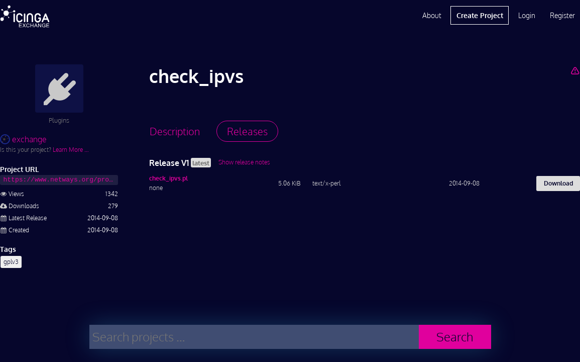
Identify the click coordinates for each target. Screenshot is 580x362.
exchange (23, 139)
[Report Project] (575, 70)
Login (526, 15)
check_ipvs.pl (168, 178)
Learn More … (71, 149)
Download (558, 183)
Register (562, 15)
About (431, 15)
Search (454, 336)
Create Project (479, 15)
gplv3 (11, 261)
